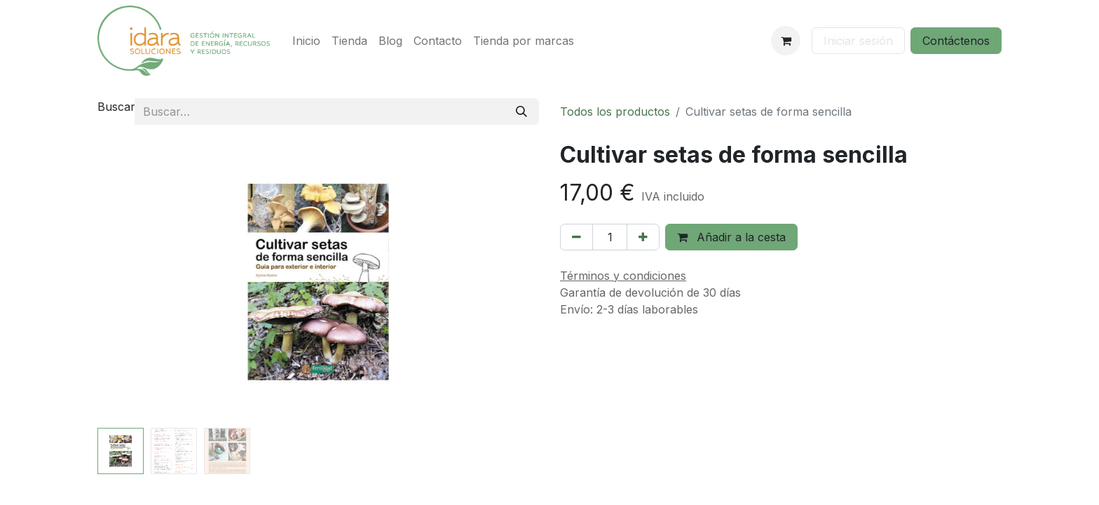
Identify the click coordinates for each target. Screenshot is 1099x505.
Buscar (116, 107)
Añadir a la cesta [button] (731, 237)
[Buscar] (521, 111)
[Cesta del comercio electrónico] (785, 40)
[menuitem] (306, 41)
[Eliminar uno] (576, 237)
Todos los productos (615, 112)
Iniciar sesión (858, 41)
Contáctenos (956, 41)
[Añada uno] (643, 237)
